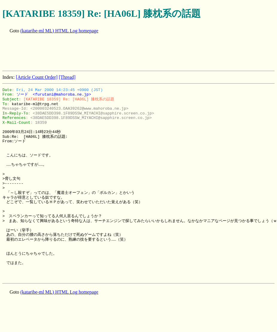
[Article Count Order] (37, 77)
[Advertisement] (111, 52)
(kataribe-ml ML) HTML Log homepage (59, 30)
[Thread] (67, 77)
